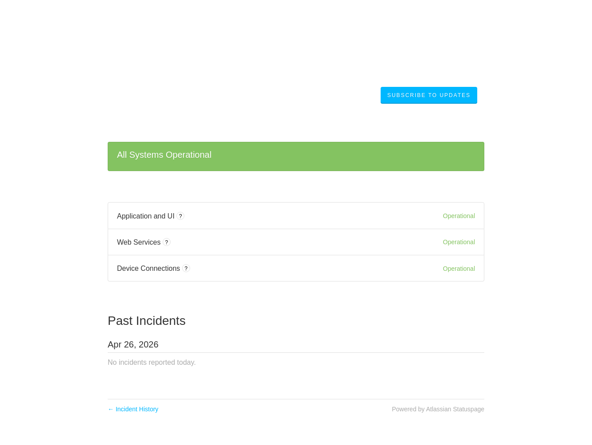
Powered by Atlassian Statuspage (438, 409)
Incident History (133, 409)
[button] (429, 95)
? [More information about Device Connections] (185, 268)
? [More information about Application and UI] (180, 216)
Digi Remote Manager (175, 95)
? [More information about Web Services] (166, 242)
